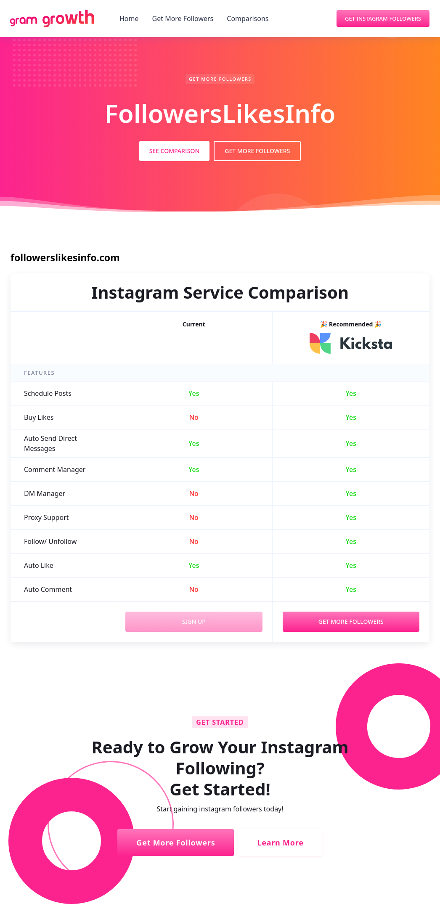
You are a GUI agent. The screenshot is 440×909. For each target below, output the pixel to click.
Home (129, 18)
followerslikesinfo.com (65, 257)
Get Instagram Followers (383, 18)
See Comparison (174, 151)
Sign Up (194, 621)
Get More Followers (183, 18)
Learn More (280, 842)
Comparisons (247, 18)
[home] (52, 18)
